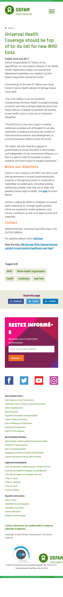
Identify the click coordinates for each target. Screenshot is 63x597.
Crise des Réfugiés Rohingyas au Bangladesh (26, 470)
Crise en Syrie (11, 486)
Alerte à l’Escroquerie (14, 431)
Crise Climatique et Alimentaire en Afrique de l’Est (27, 466)
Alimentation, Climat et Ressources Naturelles (26, 441)
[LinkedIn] (50, 301)
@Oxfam (38, 238)
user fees (39, 278)
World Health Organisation (31, 271)
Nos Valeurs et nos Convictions (19, 400)
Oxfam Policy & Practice (16, 419)
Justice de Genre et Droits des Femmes (23, 456)
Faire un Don (11, 500)
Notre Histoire (11, 412)
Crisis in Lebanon (13, 482)
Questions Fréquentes (15, 427)
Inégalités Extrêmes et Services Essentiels (24, 453)
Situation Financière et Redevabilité (21, 415)
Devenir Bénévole (13, 511)
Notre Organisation (14, 408)
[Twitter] (33, 301)
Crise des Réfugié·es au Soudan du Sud (23, 474)
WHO (9, 271)
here (45, 191)
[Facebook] (16, 301)
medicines (23, 278)
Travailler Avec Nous (14, 508)
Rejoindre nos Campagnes (17, 504)
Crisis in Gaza (11, 478)
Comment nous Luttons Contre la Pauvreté (25, 404)
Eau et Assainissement (15, 449)
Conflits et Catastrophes (16, 445)
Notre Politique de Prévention (18, 423)
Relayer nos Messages (15, 515)
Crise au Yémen (12, 490)
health (10, 278)
